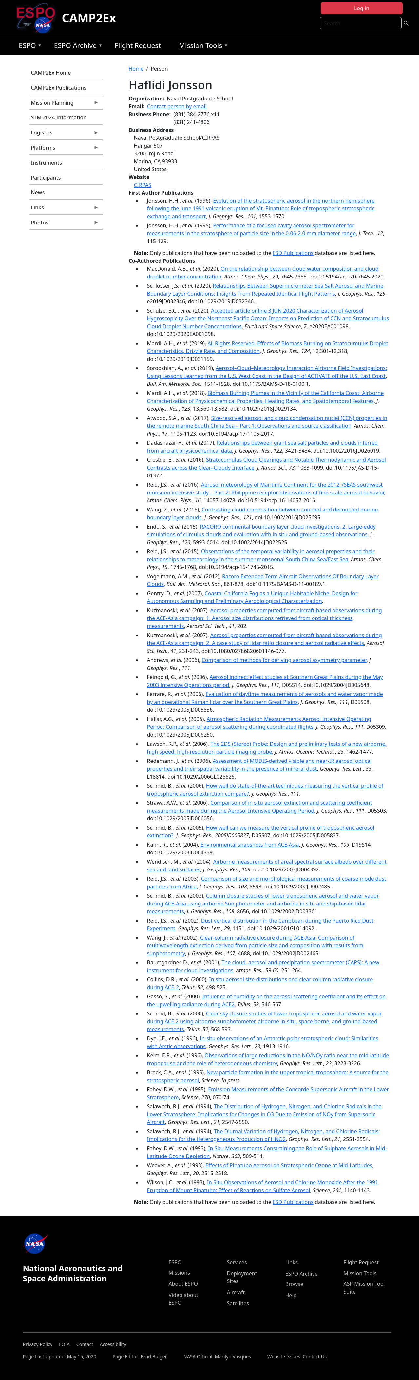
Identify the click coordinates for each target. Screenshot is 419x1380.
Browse (294, 1284)
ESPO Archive (77, 46)
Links (64, 209)
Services (237, 1262)
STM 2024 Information (58, 117)
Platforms (64, 149)
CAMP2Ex (89, 18)
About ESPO (183, 1283)
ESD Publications (293, 253)
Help (291, 1295)
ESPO (28, 46)
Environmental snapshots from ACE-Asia (249, 844)
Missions (179, 1272)
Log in (361, 8)
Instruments (46, 162)
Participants (46, 177)
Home (136, 68)
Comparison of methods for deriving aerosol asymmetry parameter (284, 660)
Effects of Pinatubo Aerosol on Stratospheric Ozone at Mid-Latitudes (288, 1165)
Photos (64, 224)
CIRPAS (142, 184)
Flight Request (138, 45)
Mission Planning (64, 104)
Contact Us (315, 1356)
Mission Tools (202, 46)
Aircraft (236, 1292)
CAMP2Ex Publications (58, 87)
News (38, 192)
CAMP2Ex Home (51, 72)
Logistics (64, 134)
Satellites (238, 1303)
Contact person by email (177, 106)
